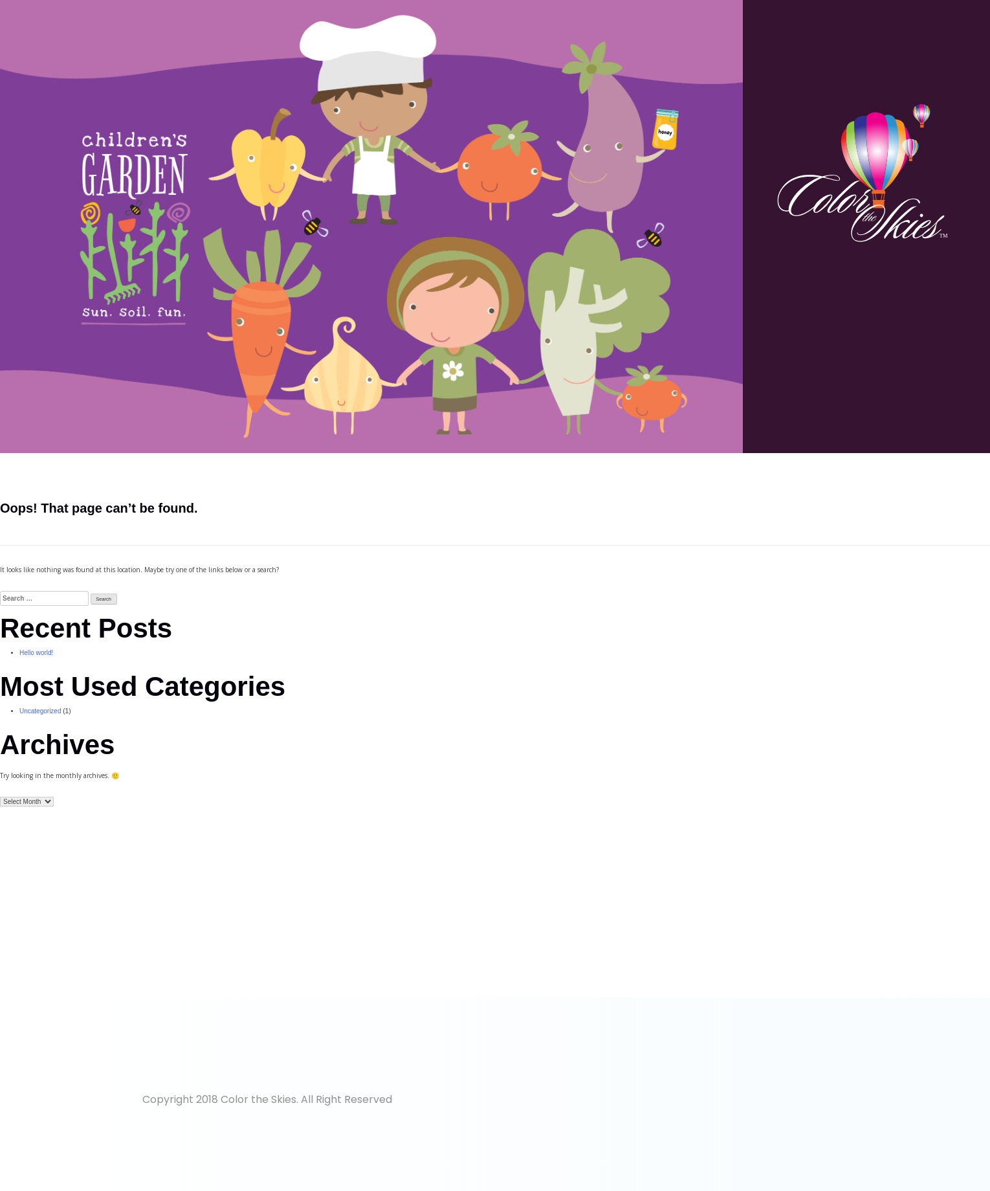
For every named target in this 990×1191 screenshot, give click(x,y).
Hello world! (36, 652)
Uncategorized (40, 711)
